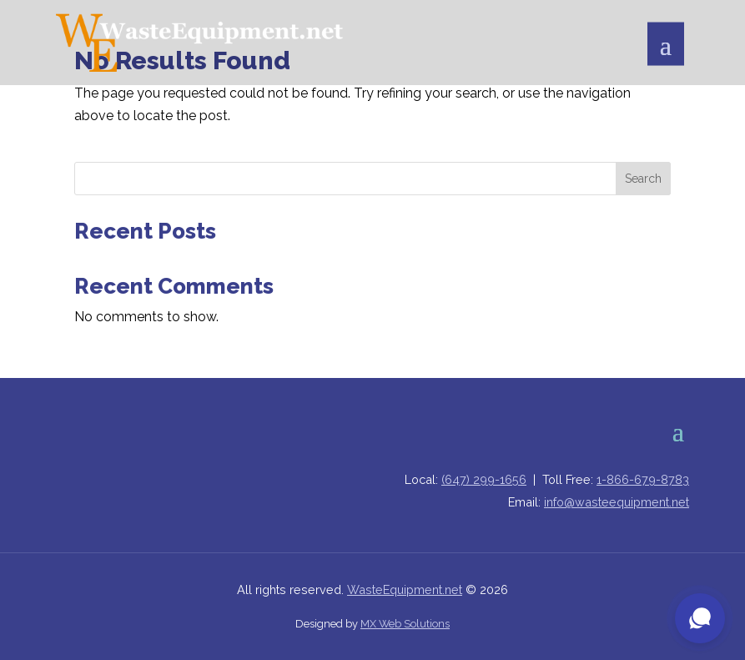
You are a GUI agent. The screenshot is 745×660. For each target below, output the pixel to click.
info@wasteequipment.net (616, 502)
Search (643, 178)
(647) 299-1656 (483, 479)
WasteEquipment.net (404, 589)
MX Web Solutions (405, 623)
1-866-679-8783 (643, 479)
